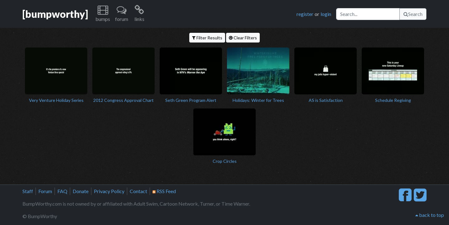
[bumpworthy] (55, 14)
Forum (45, 191)
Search (412, 14)
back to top (429, 215)
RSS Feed (164, 191)
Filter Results (207, 37)
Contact (138, 191)
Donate (81, 191)
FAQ (62, 191)
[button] (103, 13)
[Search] (368, 14)
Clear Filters (243, 37)
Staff (27, 191)
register (305, 14)
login (326, 14)
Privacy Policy (109, 191)
